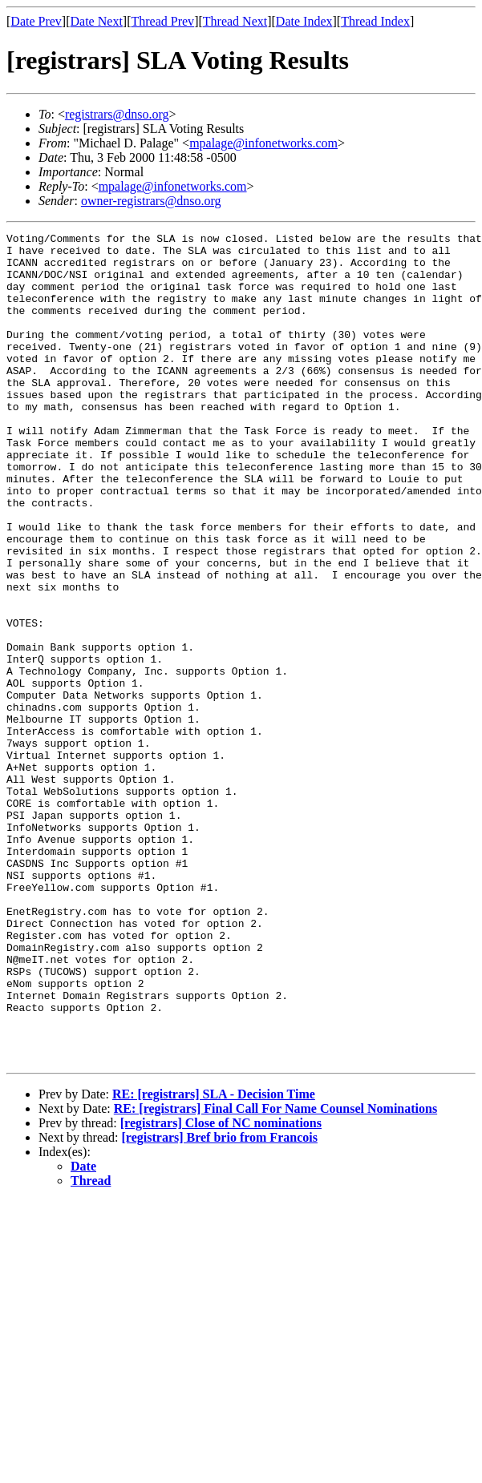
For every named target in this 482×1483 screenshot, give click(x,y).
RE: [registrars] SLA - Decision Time (213, 1260)
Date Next (97, 21)
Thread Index (375, 21)
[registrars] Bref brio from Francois (220, 1303)
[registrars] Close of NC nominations (221, 1289)
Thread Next (235, 21)
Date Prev (36, 21)
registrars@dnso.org (117, 114)
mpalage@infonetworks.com (263, 143)
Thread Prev (162, 21)
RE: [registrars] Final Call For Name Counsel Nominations (275, 1274)
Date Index (304, 21)
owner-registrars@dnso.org (151, 201)
